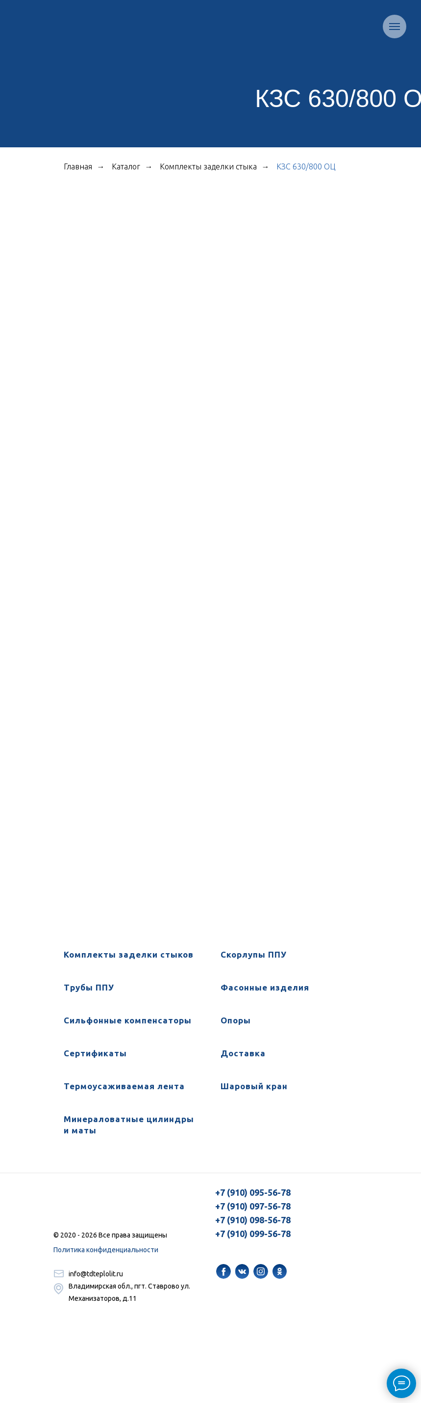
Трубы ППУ (89, 987)
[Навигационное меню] (394, 26)
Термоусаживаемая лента (124, 1086)
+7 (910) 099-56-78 (253, 1233)
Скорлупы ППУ (254, 954)
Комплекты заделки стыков (129, 954)
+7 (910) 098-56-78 (253, 1220)
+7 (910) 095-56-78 (253, 1192)
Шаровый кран (254, 1086)
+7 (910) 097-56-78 (253, 1206)
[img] (223, 1271)
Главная (78, 166)
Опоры (236, 1020)
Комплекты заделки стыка (208, 166)
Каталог (126, 166)
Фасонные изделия (265, 987)
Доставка (243, 1053)
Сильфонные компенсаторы (128, 1020)
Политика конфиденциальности (105, 1250)
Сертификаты (95, 1053)
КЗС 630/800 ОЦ (305, 166)
